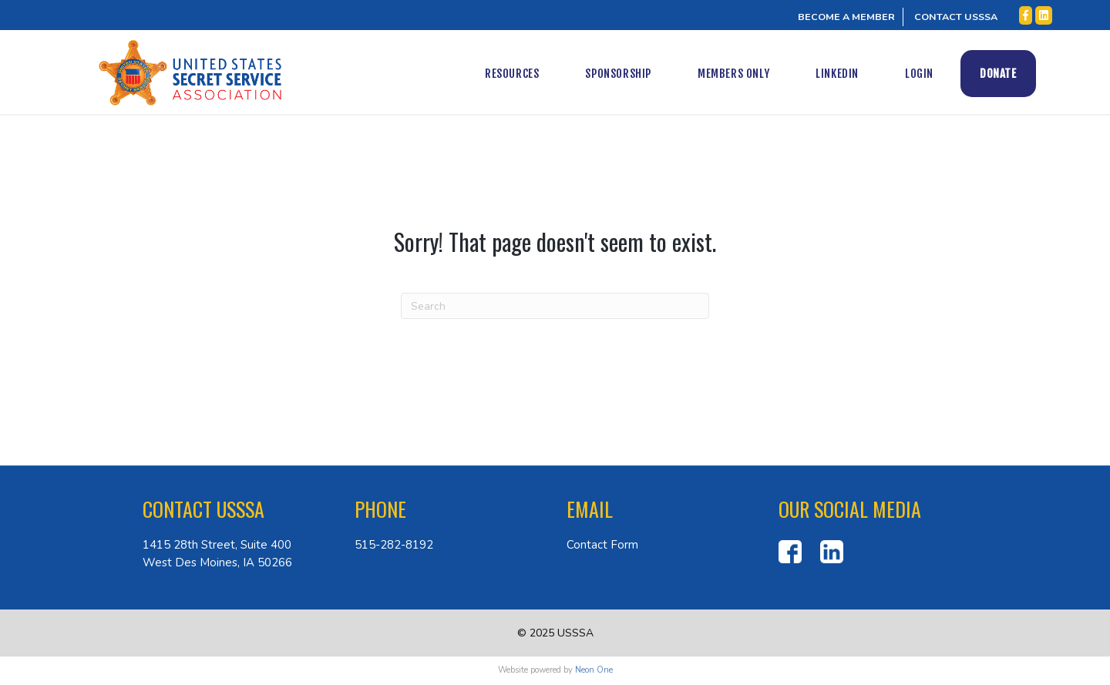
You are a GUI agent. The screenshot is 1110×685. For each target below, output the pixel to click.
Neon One (594, 670)
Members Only (748, 73)
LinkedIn (852, 73)
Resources (526, 73)
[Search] (555, 306)
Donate (1012, 73)
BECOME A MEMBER (846, 16)
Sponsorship (633, 73)
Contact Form (602, 544)
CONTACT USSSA (955, 16)
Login (934, 73)
